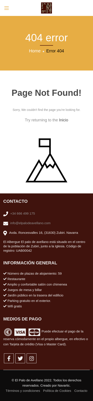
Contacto (80, 390)
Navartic (64, 385)
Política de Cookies (57, 390)
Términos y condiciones (23, 390)
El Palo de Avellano (29, 380)
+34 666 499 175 (22, 213)
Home (35, 50)
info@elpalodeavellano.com (30, 223)
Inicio (63, 120)
